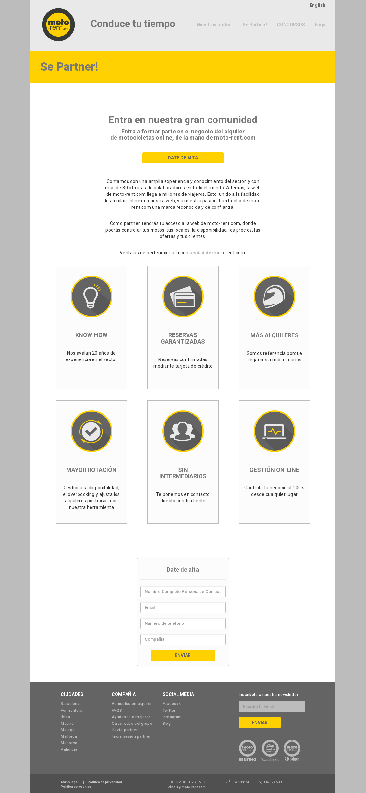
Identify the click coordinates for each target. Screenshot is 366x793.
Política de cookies (76, 786)
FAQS (117, 710)
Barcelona (70, 703)
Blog (167, 723)
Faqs (320, 24)
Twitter (169, 710)
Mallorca (69, 736)
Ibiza (65, 717)
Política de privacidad (105, 782)
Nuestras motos (214, 24)
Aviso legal (70, 782)
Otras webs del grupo (132, 723)
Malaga (68, 730)
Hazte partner (125, 730)
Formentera (71, 710)
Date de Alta (183, 157)
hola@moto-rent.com (188, 787)
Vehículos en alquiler (132, 703)
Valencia (69, 749)
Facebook (172, 703)
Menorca (69, 743)
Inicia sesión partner (131, 736)
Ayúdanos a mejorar (131, 717)
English (317, 5)
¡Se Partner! (254, 24)
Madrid (67, 723)
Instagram (172, 717)
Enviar (183, 655)
